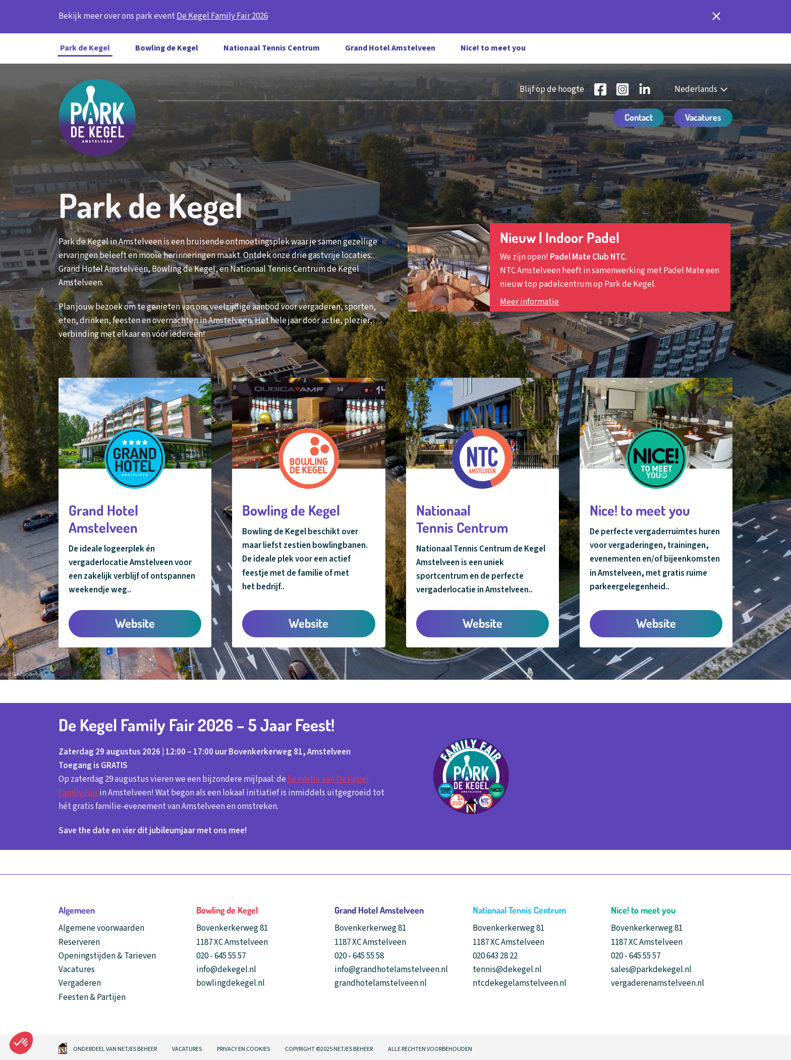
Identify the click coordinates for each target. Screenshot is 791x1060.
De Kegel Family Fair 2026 (222, 16)
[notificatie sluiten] (716, 16)
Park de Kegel (85, 48)
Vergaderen (80, 983)
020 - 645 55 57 (221, 956)
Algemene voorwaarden (101, 928)
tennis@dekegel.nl (507, 970)
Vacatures (77, 970)
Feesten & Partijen (92, 997)
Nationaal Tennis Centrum (271, 48)
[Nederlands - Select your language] (701, 89)
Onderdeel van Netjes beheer (115, 1049)
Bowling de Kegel (166, 48)
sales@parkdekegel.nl (651, 970)
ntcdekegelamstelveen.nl (520, 983)
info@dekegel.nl (226, 970)
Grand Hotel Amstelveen (390, 48)
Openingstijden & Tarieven (107, 956)
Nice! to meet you (493, 48)
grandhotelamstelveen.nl (380, 983)
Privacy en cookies (243, 1049)
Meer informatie (529, 302)
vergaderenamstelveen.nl (657, 983)
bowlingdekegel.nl (230, 983)
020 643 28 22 (495, 956)
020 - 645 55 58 (359, 956)
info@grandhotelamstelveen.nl (391, 970)
